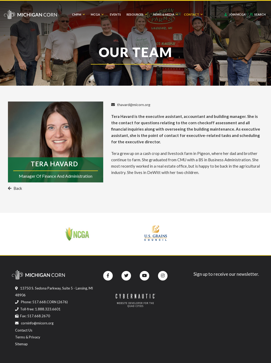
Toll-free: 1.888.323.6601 (38, 309)
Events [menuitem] (115, 14)
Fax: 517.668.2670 (32, 316)
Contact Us (23, 330)
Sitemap (21, 344)
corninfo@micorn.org (34, 323)
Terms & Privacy (27, 337)
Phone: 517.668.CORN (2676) (41, 302)
